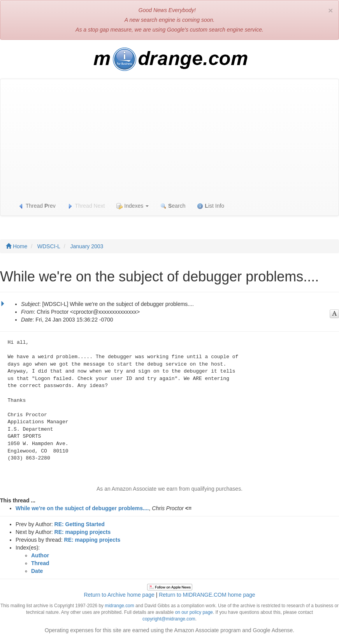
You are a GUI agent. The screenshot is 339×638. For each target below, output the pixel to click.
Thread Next (86, 206)
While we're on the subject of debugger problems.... (82, 508)
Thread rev (37, 206)
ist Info (210, 206)
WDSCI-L (48, 246)
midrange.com (119, 605)
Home (16, 246)
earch (172, 206)
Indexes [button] (132, 206)
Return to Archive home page (119, 595)
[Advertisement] (169, 137)
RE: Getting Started (79, 524)
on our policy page (194, 612)
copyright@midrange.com (168, 619)
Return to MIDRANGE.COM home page (207, 595)
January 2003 (86, 246)
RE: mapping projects (82, 532)
